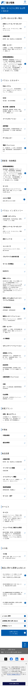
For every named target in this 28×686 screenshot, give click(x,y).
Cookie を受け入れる (14, 683)
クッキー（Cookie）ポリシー (13, 674)
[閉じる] (26, 663)
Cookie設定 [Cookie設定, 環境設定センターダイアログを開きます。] (14, 679)
